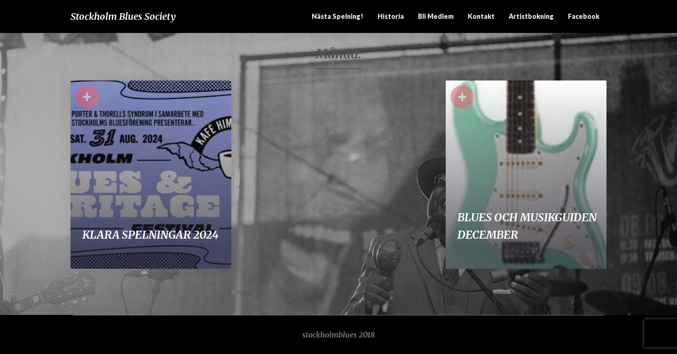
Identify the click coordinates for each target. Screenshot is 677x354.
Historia (391, 16)
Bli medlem (436, 16)
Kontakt (481, 16)
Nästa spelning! (337, 16)
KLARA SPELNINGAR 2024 (150, 234)
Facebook (583, 16)
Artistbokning (531, 16)
